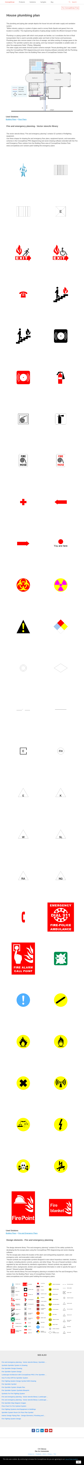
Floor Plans (22, 119)
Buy (52, 2)
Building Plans (11, 119)
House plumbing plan (23, 15)
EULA (44, 1454)
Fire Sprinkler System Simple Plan (13, 1387)
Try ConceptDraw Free (70, 8)
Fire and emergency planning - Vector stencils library (32, 126)
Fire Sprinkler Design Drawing (12, 1368)
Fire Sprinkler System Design (12, 1371)
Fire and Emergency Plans (28, 1233)
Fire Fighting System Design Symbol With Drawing (19, 1381)
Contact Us (31, 1454)
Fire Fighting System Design (11, 1419)
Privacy (50, 1454)
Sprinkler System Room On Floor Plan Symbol (17, 1412)
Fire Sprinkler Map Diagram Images (14, 1403)
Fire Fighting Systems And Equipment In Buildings (19, 1409)
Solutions (33, 2)
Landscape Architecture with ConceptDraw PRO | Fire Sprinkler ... (24, 1374)
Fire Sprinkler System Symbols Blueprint (15, 1390)
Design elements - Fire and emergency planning (29, 1240)
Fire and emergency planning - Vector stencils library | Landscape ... (25, 1397)
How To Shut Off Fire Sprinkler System (15, 1378)
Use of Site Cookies (71, 1459)
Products (22, 2)
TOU (54, 1454)
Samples (43, 2)
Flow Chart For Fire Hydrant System (14, 1406)
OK (78, 1462)
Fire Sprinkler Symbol (9, 1384)
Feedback (38, 1454)
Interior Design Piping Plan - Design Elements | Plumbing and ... (23, 1415)
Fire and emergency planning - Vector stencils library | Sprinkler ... (24, 1362)
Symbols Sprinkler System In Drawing (14, 1365)
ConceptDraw (9, 2)
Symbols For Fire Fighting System (13, 1393)
